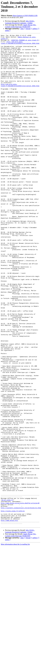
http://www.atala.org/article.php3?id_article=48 (20, 597)
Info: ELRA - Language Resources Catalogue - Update (20, 22)
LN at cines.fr (7, 593)
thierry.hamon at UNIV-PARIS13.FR (25, 15)
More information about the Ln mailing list (15, 642)
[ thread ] (28, 28)
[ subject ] (35, 28)
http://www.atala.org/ (9, 618)
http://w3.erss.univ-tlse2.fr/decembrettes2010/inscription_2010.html (20, 44)
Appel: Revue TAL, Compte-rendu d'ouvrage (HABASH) (20, 26)
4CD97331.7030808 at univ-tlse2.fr (24, 41)
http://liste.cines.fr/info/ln (13, 606)
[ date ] (22, 28)
